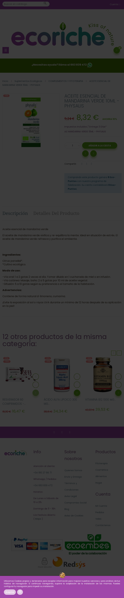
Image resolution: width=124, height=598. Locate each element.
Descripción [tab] (15, 213)
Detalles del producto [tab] (56, 213)
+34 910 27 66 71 (42, 472)
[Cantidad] (72, 145)
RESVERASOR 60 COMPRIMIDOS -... (14, 402)
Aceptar (9, 592)
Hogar (98, 482)
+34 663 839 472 (42, 485)
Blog (66, 509)
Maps (38, 518)
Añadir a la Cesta (99, 145)
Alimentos (101, 476)
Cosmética (101, 469)
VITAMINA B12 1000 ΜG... (100, 400)
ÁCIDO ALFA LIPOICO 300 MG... (60, 402)
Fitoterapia (101, 463)
